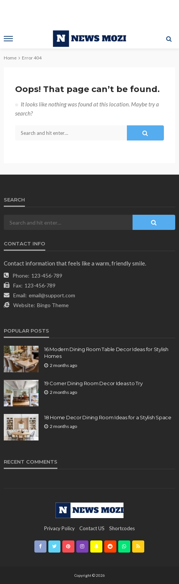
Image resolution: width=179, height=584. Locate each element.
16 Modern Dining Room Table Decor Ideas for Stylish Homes (106, 352)
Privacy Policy (59, 528)
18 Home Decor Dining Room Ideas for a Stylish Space (107, 417)
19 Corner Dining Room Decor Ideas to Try (93, 383)
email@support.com (52, 295)
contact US (92, 528)
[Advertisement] (89, 13)
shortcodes (122, 528)
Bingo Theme (53, 305)
